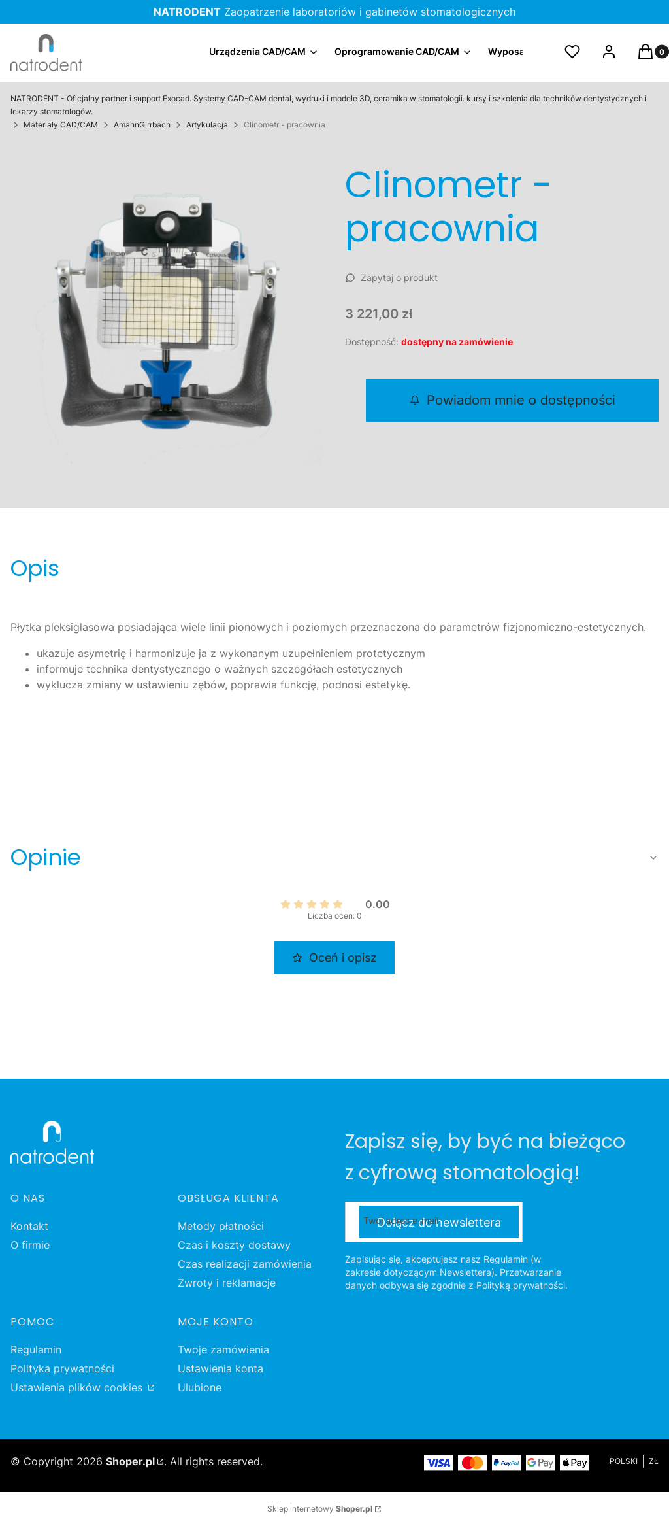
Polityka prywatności (62, 1368)
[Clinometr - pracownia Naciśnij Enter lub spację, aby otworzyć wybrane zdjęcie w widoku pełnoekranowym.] (167, 309)
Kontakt (29, 1225)
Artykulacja (207, 124)
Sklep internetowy (319, 1509)
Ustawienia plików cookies (78, 1387)
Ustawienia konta (220, 1368)
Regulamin (35, 1349)
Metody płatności (221, 1225)
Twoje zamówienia (223, 1349)
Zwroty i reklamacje (227, 1282)
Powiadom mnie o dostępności (512, 400)
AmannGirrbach (142, 124)
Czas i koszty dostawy (234, 1244)
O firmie (30, 1244)
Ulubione (199, 1387)
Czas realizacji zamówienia (245, 1263)
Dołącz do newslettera (439, 1222)
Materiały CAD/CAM (61, 124)
